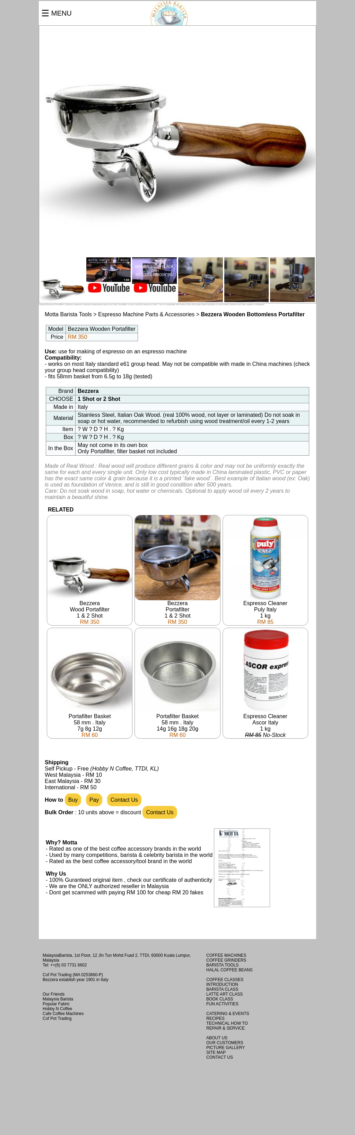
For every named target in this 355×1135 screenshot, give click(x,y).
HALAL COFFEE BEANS (229, 970)
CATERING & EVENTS (227, 1013)
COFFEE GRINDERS (226, 960)
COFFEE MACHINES (226, 955)
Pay (94, 800)
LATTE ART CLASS (224, 994)
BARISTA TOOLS (222, 965)
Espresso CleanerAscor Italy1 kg (265, 723)
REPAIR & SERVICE (225, 1028)
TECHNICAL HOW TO (227, 1023)
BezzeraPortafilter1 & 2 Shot (177, 610)
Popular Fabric (56, 1003)
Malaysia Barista (58, 999)
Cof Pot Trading (57, 1018)
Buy (73, 800)
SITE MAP (216, 1052)
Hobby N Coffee (57, 1008)
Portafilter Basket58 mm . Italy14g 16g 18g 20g (177, 723)
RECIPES (215, 1018)
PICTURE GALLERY (225, 1047)
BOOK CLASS (219, 999)
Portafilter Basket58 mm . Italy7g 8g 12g (89, 723)
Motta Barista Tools (68, 314)
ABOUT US (216, 1037)
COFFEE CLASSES (224, 979)
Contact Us (124, 800)
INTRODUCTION (222, 984)
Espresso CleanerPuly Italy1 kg (265, 610)
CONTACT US (219, 1057)
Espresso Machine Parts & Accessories (147, 314)
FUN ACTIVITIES (222, 1003)
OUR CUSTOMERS (224, 1042)
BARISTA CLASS (222, 989)
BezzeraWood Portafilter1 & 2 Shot (89, 610)
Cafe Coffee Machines (63, 1013)
